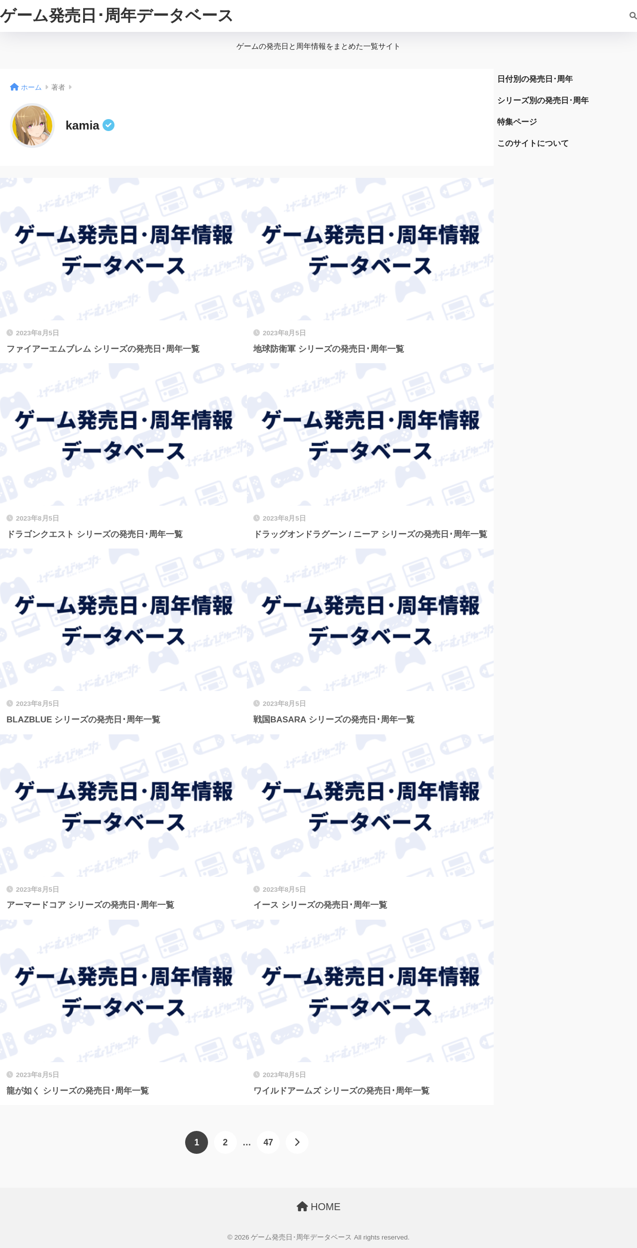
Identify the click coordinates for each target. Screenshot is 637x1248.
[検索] (628, 15)
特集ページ (517, 122)
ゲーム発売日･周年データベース (117, 15)
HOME (319, 1206)
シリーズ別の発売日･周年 (543, 100)
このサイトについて (533, 143)
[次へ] (297, 1142)
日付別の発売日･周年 (535, 79)
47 (268, 1142)
